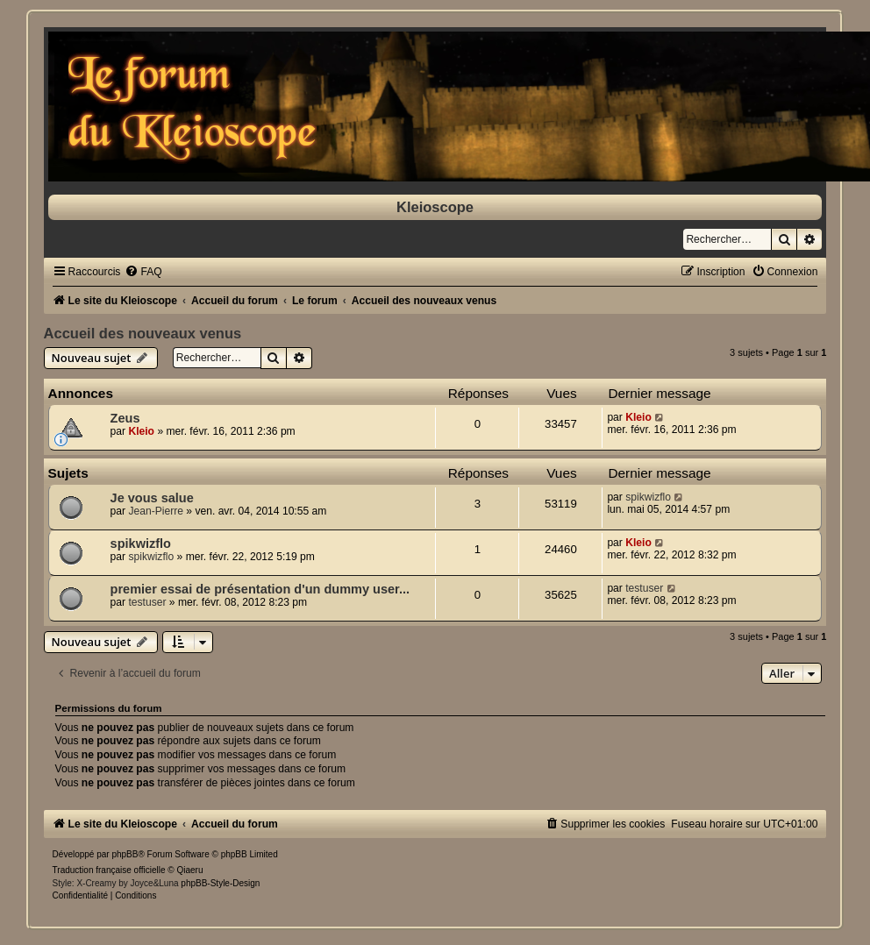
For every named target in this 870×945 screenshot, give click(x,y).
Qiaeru (190, 870)
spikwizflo (648, 497)
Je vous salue (152, 498)
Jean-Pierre (155, 511)
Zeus (125, 418)
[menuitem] (143, 272)
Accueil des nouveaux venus (143, 333)
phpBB (124, 854)
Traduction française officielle (109, 870)
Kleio (141, 431)
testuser (147, 602)
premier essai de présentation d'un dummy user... (260, 589)
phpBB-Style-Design (220, 883)
